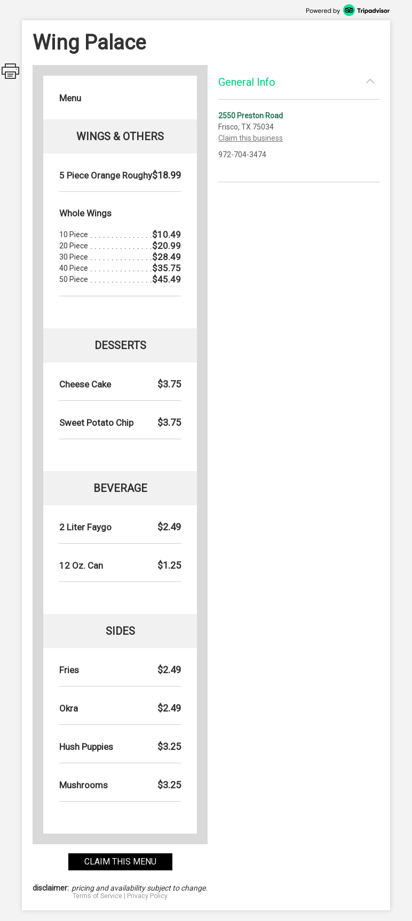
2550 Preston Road (250, 115)
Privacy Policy (147, 896)
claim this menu (120, 862)
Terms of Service (97, 896)
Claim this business (250, 138)
